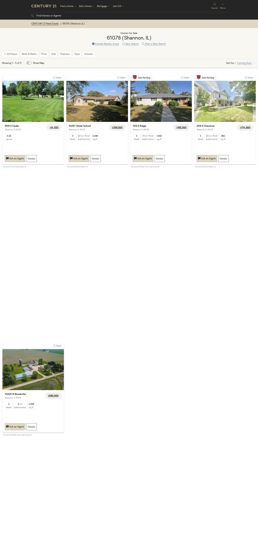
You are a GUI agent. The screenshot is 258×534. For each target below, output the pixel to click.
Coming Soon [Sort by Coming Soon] (244, 63)
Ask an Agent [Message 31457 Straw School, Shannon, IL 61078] (79, 158)
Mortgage (102, 6)
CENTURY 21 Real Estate (45, 24)
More (222, 6)
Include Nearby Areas (105, 44)
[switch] (29, 62)
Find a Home (66, 6)
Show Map (38, 63)
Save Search (130, 44)
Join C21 (117, 6)
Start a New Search (154, 44)
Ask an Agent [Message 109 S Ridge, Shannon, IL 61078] (143, 158)
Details (31, 159)
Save (57, 78)
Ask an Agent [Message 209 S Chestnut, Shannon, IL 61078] (207, 158)
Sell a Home (85, 6)
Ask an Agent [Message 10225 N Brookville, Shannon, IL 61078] (15, 427)
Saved (214, 6)
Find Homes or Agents (46, 16)
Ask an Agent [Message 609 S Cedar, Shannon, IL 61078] (15, 158)
